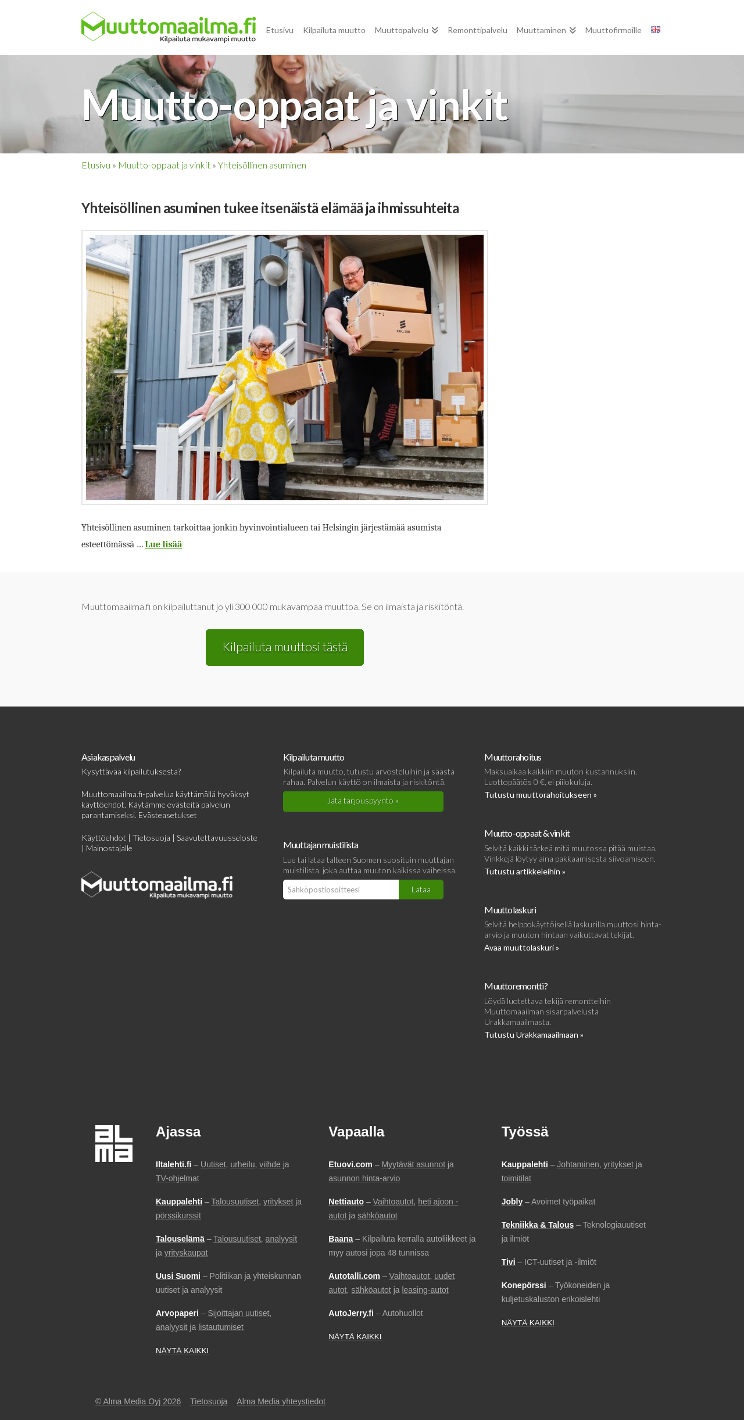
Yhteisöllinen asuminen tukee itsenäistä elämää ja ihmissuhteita (270, 207)
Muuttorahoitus (512, 756)
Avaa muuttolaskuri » (521, 947)
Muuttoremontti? (515, 985)
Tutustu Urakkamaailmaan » (534, 1034)
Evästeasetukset (167, 815)
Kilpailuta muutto (314, 756)
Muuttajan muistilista (321, 844)
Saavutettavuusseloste (217, 837)
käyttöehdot (102, 804)
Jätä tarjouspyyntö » (363, 800)
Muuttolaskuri (510, 909)
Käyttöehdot (103, 837)
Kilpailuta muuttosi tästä (285, 646)
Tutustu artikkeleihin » (525, 871)
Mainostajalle (109, 848)
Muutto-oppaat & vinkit (527, 832)
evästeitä (183, 804)
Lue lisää (164, 544)
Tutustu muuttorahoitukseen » (540, 794)
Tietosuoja (151, 837)
